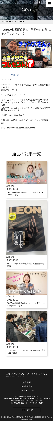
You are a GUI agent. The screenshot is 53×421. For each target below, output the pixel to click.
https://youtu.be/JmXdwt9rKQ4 (21, 128)
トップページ (7, 21)
